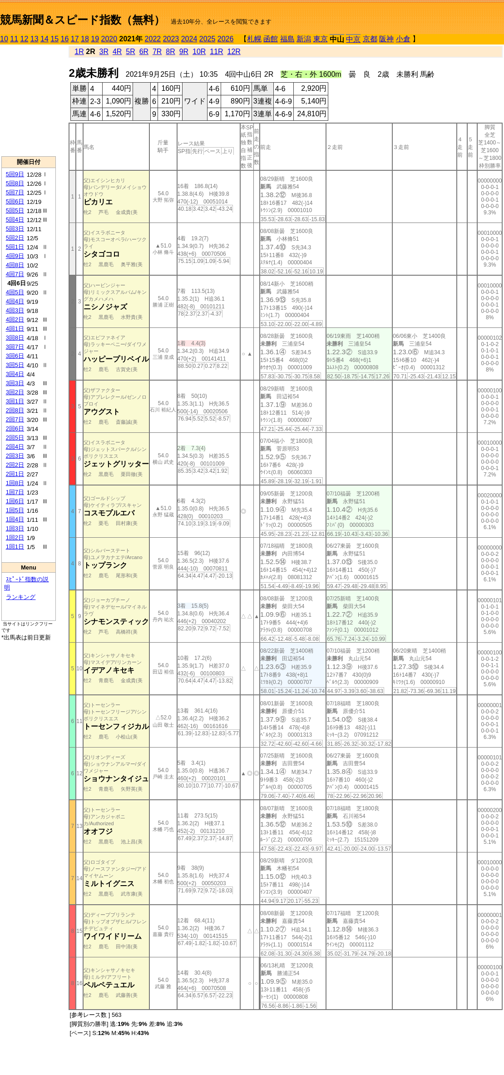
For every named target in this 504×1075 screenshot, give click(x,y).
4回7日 (15, 274)
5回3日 (15, 228)
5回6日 (15, 201)
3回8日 (15, 337)
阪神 (386, 39)
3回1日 (15, 401)
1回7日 (15, 492)
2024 (189, 39)
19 (95, 39)
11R (216, 51)
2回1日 (15, 474)
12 (24, 39)
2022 (153, 39)
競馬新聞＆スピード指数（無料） (82, 20)
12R (234, 51)
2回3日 (15, 455)
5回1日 (15, 246)
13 (34, 39)
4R (117, 51)
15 (54, 39)
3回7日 (15, 346)
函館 (270, 39)
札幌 (254, 39)
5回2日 (15, 237)
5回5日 (15, 210)
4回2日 (15, 319)
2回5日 (15, 437)
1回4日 (15, 519)
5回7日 (15, 192)
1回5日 (15, 510)
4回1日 (15, 328)
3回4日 (15, 374)
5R (130, 51)
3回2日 (15, 392)
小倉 (403, 39)
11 (14, 39)
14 (44, 39)
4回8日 (15, 265)
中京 (353, 39)
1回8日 (15, 483)
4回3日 (15, 310)
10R (199, 51)
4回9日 (15, 256)
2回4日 (15, 446)
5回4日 (15, 219)
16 (65, 39)
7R (157, 51)
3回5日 (15, 365)
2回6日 (15, 428)
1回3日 (15, 528)
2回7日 (15, 419)
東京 (320, 39)
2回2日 (15, 464)
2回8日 (15, 410)
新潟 (303, 39)
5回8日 (15, 183)
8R (170, 51)
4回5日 (15, 292)
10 (4, 39)
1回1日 (15, 546)
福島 (287, 39)
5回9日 (15, 174)
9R (183, 51)
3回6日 (15, 355)
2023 (171, 39)
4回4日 (15, 301)
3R (104, 51)
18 (85, 39)
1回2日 (15, 537)
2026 (225, 39)
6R (143, 51)
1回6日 (15, 501)
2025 (207, 39)
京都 (370, 39)
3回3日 (15, 383)
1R (79, 51)
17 (75, 39)
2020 (109, 39)
